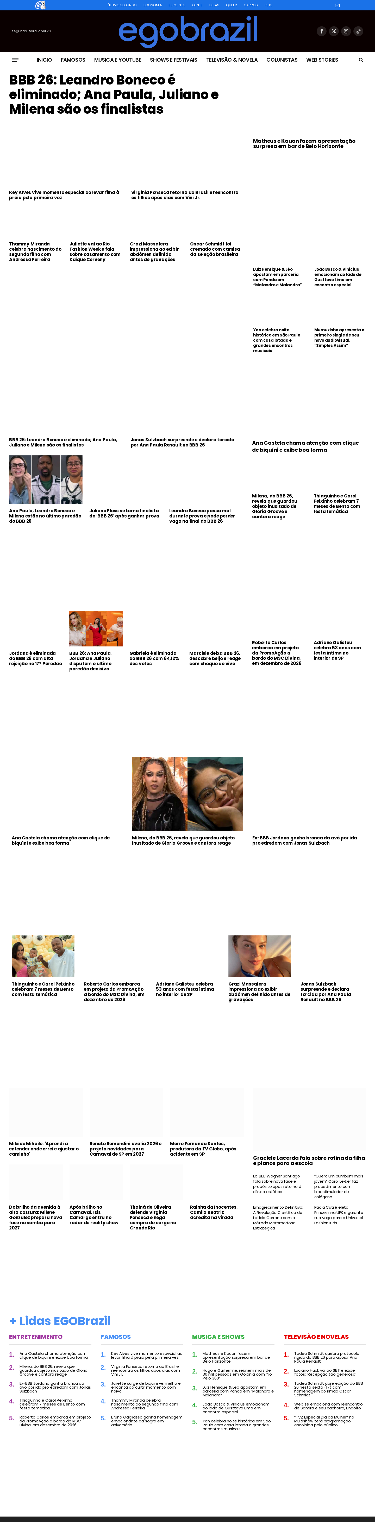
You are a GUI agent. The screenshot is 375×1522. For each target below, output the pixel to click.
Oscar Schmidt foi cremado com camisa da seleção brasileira (215, 249)
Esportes (177, 5)
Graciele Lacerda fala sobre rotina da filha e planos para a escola (309, 1160)
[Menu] (15, 60)
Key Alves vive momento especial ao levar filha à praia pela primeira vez (64, 195)
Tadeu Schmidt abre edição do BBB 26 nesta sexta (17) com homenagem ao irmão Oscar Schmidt (328, 1389)
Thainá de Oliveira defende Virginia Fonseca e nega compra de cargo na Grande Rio (153, 1217)
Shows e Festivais (173, 59)
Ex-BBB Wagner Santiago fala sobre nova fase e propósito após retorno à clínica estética (277, 1184)
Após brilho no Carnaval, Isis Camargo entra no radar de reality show (94, 1214)
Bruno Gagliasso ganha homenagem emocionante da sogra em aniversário (147, 1421)
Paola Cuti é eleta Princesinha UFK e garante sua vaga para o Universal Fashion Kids (338, 1215)
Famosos (73, 59)
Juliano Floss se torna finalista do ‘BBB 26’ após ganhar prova (124, 513)
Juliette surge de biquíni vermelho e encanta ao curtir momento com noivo (146, 1387)
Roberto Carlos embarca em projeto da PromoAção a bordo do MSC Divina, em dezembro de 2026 (276, 653)
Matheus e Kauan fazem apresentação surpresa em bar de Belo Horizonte (304, 143)
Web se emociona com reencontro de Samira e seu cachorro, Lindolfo (328, 1406)
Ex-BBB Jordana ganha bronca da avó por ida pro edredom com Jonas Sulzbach (304, 840)
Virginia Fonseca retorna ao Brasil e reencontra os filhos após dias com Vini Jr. (185, 195)
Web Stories (322, 59)
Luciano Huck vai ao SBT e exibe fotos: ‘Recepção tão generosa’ (325, 1372)
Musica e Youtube (117, 59)
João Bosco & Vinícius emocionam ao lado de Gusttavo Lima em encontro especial (337, 277)
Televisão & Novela (232, 59)
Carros (251, 5)
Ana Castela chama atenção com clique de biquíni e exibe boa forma (305, 446)
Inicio (44, 59)
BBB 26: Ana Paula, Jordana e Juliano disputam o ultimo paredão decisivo (90, 661)
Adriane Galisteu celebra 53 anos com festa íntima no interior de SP (337, 650)
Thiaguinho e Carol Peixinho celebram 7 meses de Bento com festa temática (337, 503)
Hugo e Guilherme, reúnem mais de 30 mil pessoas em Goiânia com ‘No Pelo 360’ (237, 1374)
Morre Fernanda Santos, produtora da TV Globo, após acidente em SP (203, 1149)
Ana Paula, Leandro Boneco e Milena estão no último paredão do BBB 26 (45, 516)
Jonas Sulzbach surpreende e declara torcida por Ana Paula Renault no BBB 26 (182, 442)
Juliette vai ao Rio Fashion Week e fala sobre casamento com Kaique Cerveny (95, 251)
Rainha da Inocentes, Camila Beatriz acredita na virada (214, 1212)
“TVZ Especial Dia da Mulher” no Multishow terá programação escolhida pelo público (324, 1421)
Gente (197, 5)
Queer (231, 5)
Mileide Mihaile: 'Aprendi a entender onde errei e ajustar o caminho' (44, 1149)
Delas (214, 5)
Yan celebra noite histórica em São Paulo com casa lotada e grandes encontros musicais (276, 340)
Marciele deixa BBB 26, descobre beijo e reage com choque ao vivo (215, 658)
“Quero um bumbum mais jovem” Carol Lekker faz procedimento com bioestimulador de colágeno (338, 1187)
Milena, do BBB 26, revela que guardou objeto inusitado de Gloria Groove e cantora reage (274, 506)
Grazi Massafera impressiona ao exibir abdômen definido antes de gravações (154, 251)
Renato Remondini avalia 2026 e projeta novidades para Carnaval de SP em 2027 (125, 1149)
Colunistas (281, 59)
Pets (268, 5)
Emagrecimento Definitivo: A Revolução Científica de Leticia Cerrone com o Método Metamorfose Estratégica (278, 1218)
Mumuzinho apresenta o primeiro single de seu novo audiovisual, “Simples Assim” (339, 337)
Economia (152, 5)
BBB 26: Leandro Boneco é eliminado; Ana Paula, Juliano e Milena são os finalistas (114, 94)
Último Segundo (122, 5)
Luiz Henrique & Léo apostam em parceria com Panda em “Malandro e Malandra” (277, 277)
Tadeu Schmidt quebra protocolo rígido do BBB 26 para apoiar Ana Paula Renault (326, 1357)
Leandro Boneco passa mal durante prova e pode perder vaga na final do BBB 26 (202, 516)
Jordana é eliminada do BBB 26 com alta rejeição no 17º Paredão (35, 658)
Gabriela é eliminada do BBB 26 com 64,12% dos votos (154, 658)
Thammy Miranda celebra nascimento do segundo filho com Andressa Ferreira (35, 251)
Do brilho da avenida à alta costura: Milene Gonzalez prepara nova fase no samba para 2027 (35, 1217)
